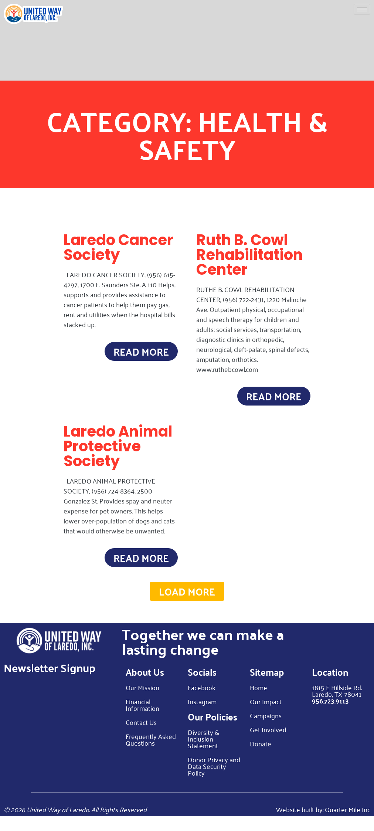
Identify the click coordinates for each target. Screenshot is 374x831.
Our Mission (142, 702)
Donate (260, 758)
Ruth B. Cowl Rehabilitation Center (249, 255)
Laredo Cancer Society (118, 247)
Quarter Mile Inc (347, 824)
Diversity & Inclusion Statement (203, 753)
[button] (187, 603)
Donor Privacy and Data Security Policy (214, 780)
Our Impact (266, 716)
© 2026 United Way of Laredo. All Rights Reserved (75, 824)
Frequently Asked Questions (151, 754)
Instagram (202, 716)
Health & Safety (233, 134)
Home (258, 702)
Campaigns (266, 730)
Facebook (201, 702)
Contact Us (141, 737)
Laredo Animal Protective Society (118, 451)
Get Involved (268, 744)
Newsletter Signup (49, 682)
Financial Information (142, 719)
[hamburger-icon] (362, 9)
